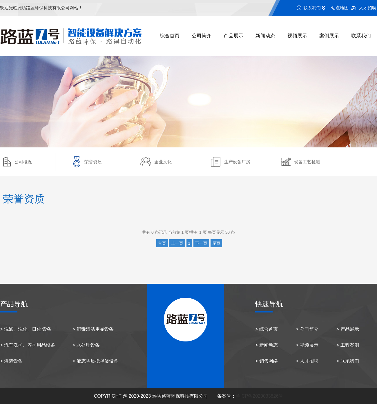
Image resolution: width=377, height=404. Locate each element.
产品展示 (233, 36)
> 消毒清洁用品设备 (93, 329)
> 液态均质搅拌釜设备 (95, 361)
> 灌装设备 (11, 361)
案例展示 (329, 36)
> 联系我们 (347, 361)
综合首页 (170, 36)
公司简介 (201, 36)
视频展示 (297, 36)
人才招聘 (367, 7)
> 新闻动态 (266, 345)
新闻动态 (265, 36)
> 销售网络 (266, 361)
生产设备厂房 (237, 161)
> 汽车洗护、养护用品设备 (27, 345)
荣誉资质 (93, 161)
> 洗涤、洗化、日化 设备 (26, 329)
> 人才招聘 (307, 361)
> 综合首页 (266, 329)
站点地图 (340, 7)
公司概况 (23, 161)
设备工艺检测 (307, 161)
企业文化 (163, 161)
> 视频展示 (307, 345)
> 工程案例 (347, 345)
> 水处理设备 (86, 345)
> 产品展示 (347, 329)
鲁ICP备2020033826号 (259, 396)
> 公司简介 (307, 329)
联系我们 (312, 7)
